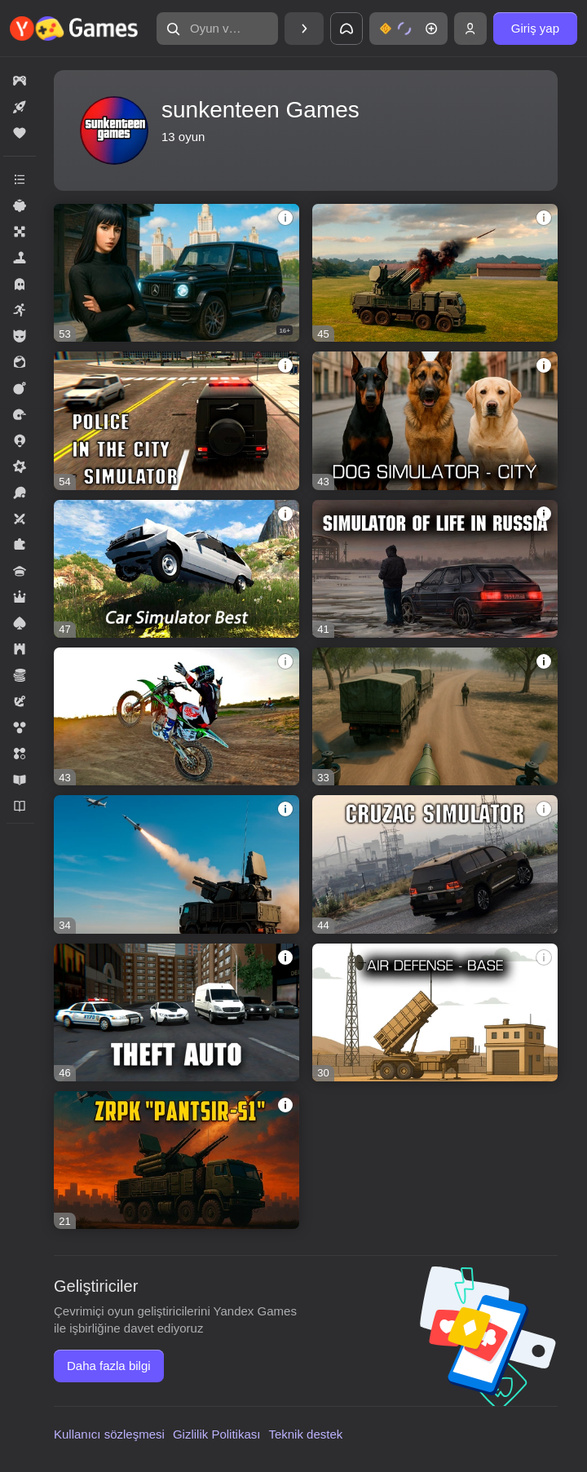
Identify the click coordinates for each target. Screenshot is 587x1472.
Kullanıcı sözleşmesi (109, 1434)
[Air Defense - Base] (435, 1012)
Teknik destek (305, 1434)
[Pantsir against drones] (435, 273)
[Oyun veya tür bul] (217, 28)
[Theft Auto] (176, 1012)
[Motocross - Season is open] (176, 716)
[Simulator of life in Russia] (435, 569)
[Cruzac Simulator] (435, 864)
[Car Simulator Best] (176, 569)
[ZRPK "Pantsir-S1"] (176, 1160)
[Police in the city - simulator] (176, 420)
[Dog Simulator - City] (435, 420)
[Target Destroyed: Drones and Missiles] (176, 864)
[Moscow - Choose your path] (176, 273)
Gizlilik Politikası (217, 1434)
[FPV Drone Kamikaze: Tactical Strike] (435, 716)
